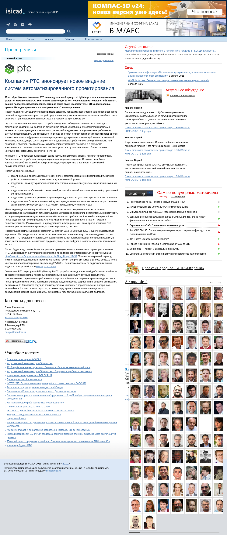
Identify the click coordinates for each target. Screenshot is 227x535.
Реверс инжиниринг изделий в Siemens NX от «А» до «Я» (160, 244)
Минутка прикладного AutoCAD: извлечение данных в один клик (163, 212)
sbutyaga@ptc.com (46, 266)
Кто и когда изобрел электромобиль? (149, 239)
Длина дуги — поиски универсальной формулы (155, 249)
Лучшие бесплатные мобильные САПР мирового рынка (159, 207)
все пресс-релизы (105, 54)
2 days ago (145, 131)
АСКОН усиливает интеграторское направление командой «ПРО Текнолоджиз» (49, 430)
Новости (10, 39)
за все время (178, 196)
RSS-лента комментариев (182, 95)
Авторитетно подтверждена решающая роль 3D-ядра (35, 387)
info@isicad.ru (53, 470)
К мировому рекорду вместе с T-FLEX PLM (29, 375)
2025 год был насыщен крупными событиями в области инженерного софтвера (48, 367)
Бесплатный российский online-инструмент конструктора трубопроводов (168, 254)
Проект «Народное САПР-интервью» (173, 268)
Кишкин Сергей (133, 108)
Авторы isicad (136, 282)
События (69, 39)
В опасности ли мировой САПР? (24, 359)
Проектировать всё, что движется (24, 379)
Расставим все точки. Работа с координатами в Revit (157, 202)
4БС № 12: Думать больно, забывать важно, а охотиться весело (40, 410)
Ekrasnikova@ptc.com (16, 317)
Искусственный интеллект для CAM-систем (30, 363)
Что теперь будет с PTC (19, 445)
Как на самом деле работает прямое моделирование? (35, 402)
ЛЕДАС (65, 463)
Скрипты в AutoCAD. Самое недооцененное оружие (157, 225)
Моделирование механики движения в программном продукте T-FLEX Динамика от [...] (170, 50)
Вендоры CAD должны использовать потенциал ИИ (34, 414)
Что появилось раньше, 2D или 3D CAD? (28, 406)
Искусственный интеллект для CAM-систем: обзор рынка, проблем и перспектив (49, 371)
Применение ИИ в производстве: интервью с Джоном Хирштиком (41, 391)
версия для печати (104, 60)
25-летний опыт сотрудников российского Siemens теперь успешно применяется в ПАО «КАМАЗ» (58, 441)
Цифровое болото (16, 418)
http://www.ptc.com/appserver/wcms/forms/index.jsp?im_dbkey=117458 (41, 256)
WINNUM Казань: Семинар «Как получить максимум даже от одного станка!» (168, 80)
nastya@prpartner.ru (15, 332)
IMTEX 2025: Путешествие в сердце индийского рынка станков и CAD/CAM (46, 383)
